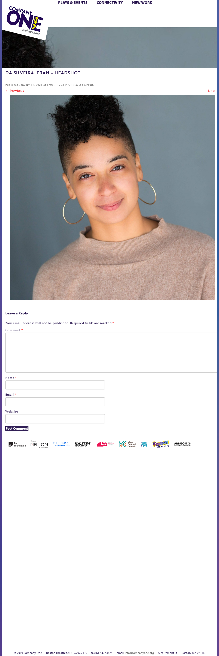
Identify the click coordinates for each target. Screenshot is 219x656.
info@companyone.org (139, 653)
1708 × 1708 (55, 84)
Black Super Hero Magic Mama (82, 502)
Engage (213, 521)
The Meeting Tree (145, 620)
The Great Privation (127, 620)
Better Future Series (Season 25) (64, 502)
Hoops (175, 515)
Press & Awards (137, 22)
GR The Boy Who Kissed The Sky (150, 496)
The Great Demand (121, 620)
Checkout (121, 515)
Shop (90, 17)
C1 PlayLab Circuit (80, 84)
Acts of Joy (37, 509)
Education (140, 515)
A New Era (25, 509)
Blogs (212, 589)
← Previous (14, 90)
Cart (114, 12)
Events (213, 626)
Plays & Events (72, 2)
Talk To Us (199, 620)
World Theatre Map (213, 578)
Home (8, 515)
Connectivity (110, 2)
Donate (132, 515)
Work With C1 (156, 620)
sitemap (170, 626)
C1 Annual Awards (120, 639)
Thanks (101, 645)
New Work (142, 2)
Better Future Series (51, 509)
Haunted (158, 515)
